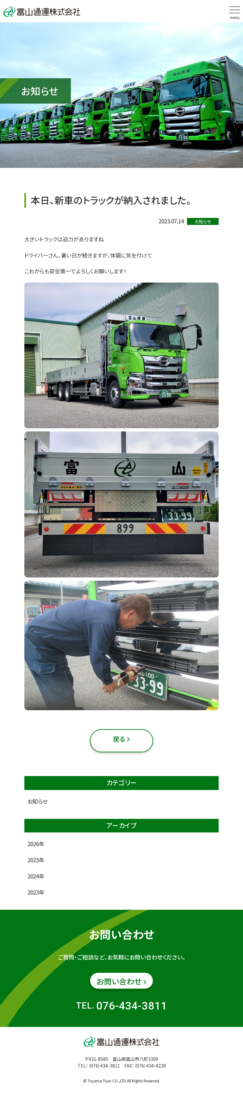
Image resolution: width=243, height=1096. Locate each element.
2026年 (36, 844)
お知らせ (37, 801)
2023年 (36, 892)
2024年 (36, 876)
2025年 (36, 860)
